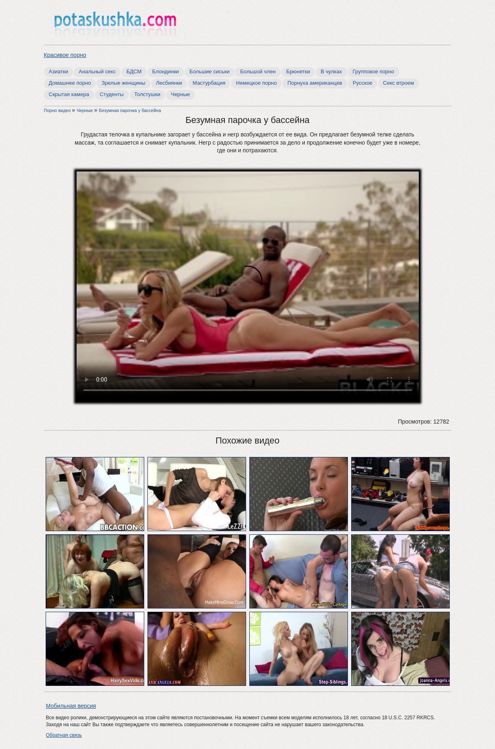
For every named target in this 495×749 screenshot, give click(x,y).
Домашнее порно (70, 83)
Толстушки (147, 94)
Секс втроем (398, 83)
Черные (180, 94)
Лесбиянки (169, 83)
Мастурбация (209, 83)
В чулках (331, 71)
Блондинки (165, 71)
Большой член (257, 71)
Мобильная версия (71, 706)
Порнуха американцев (314, 83)
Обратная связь (64, 735)
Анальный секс (97, 71)
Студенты (112, 94)
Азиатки (58, 71)
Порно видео (58, 110)
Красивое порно (65, 55)
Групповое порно (373, 71)
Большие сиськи (209, 71)
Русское (362, 83)
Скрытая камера (69, 94)
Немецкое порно (256, 83)
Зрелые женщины (123, 83)
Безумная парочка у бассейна (130, 110)
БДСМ (133, 71)
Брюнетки (298, 71)
